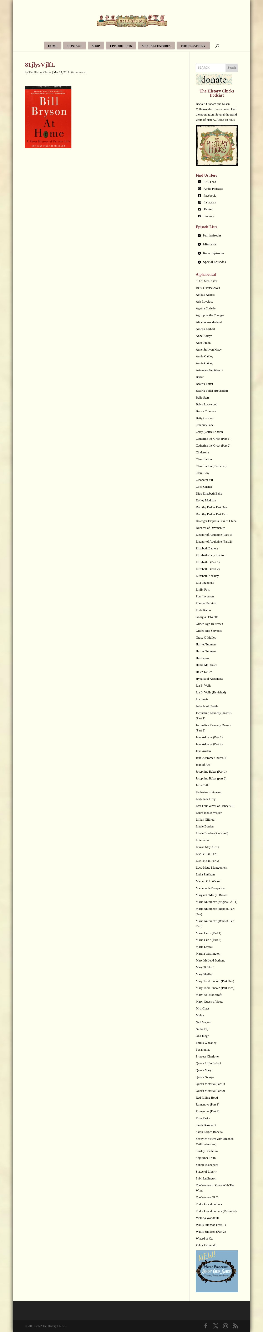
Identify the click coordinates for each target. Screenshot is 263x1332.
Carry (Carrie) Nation (209, 431)
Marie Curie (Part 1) (208, 933)
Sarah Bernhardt (206, 1125)
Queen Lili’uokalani (208, 1063)
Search (232, 67)
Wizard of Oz (204, 1238)
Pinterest (209, 216)
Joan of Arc (203, 764)
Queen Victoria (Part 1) (210, 1084)
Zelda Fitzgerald (206, 1245)
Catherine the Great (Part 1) (213, 438)
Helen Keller (204, 671)
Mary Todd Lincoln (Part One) (215, 981)
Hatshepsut (203, 658)
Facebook (210, 195)
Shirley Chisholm (207, 1151)
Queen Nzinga (205, 1077)
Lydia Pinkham (205, 874)
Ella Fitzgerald (205, 582)
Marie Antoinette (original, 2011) (216, 902)
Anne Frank (203, 342)
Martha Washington (208, 953)
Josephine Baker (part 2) (211, 778)
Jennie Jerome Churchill (211, 758)
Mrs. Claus (202, 1008)
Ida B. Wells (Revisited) (211, 692)
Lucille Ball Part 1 (207, 854)
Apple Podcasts (213, 188)
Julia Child (202, 785)
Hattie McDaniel (206, 665)
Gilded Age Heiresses (209, 623)
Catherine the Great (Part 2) (213, 445)
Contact (74, 46)
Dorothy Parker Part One (211, 507)
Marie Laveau (204, 946)
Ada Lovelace (204, 301)
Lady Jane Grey (206, 799)
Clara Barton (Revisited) (211, 466)
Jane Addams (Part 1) (209, 737)
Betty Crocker (204, 418)
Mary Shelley (204, 974)
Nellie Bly (202, 1029)
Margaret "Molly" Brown (211, 895)
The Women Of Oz (207, 1197)
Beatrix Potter (204, 383)
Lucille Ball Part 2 (207, 860)
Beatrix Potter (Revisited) (212, 390)
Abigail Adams (205, 294)
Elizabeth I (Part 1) (208, 562)
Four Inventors (205, 596)
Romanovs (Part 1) (207, 1104)
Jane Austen (203, 751)
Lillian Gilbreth (205, 819)
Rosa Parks (203, 1118)
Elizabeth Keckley (207, 575)
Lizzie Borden (204, 826)
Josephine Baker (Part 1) (211, 771)
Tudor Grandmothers (209, 1204)
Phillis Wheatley (206, 1042)
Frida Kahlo (203, 610)
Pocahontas (203, 1049)
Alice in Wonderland (209, 322)
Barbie (200, 377)
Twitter (208, 209)
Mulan (200, 1015)
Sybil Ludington (206, 1178)
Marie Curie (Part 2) (208, 940)
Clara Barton (204, 459)
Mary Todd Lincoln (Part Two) (215, 988)
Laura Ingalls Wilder (209, 812)
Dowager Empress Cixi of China (216, 521)
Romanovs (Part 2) (207, 1111)
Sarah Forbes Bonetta (209, 1132)
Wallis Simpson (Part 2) (211, 1231)
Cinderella (202, 452)
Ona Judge (202, 1036)
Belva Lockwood (206, 404)
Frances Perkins (206, 603)
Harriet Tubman (206, 644)
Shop (96, 46)
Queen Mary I (204, 1070)
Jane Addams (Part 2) (209, 744)
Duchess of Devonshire (210, 527)
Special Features (156, 46)
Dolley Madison (206, 500)
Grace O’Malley (206, 637)
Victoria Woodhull (207, 1218)
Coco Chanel (204, 486)
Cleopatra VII (204, 479)
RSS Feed (210, 181)
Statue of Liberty (206, 1171)
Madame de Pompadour (211, 888)
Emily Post (202, 589)
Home (52, 46)
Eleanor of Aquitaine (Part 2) (214, 541)
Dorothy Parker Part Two (211, 514)
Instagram (210, 202)
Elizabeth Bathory (207, 548)
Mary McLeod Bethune (210, 960)
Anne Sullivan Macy (209, 349)
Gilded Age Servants (209, 630)
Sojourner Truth (206, 1158)
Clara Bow (202, 473)
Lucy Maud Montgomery (211, 867)
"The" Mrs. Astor (206, 281)
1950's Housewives (208, 287)
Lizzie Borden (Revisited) (212, 833)
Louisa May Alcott (207, 847)
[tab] (217, 235)
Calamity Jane (204, 425)
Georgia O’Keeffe (207, 617)
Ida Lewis (202, 699)
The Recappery (193, 46)
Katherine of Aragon (208, 792)
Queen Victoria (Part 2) (210, 1090)
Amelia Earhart (205, 329)
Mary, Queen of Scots (209, 1001)
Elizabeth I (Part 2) (208, 569)
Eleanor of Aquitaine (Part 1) (214, 534)
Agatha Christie (206, 308)
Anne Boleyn (204, 335)
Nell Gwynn (203, 1022)
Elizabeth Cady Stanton (210, 555)
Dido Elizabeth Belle (209, 493)
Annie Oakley (204, 356)
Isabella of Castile (207, 706)
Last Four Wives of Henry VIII (215, 806)
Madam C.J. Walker (208, 881)
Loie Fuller (203, 840)
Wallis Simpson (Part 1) (211, 1224)
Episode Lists (121, 46)
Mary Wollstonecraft (209, 994)
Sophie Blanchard (207, 1164)
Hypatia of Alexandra (209, 678)
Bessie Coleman (206, 411)
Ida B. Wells (203, 685)
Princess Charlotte (207, 1056)
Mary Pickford (205, 967)
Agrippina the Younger (210, 315)
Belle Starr (202, 397)
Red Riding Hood (207, 1097)
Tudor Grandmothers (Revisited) (216, 1211)
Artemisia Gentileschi (209, 370)
